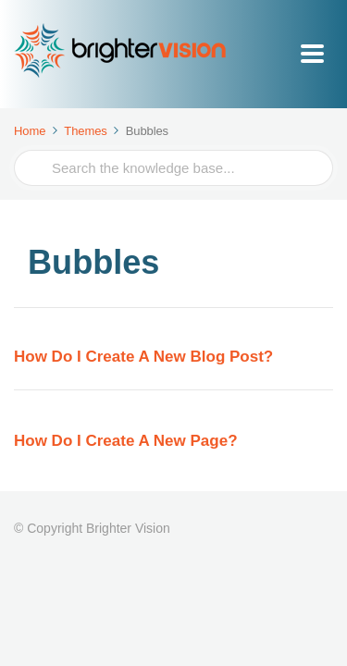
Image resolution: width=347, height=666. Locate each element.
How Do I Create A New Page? (126, 441)
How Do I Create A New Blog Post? (143, 356)
